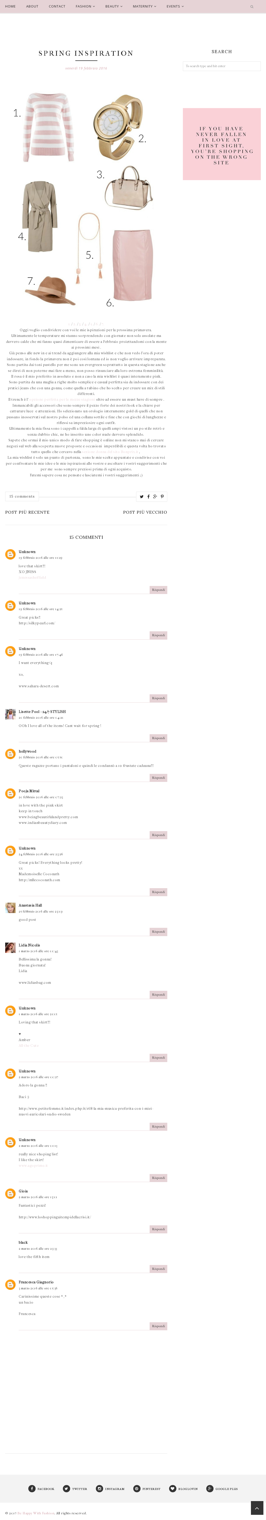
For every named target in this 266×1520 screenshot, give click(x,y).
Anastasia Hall (30, 905)
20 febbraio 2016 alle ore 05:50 (41, 757)
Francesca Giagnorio (36, 1282)
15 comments (22, 496)
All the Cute (29, 1045)
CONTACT (57, 6)
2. (74, 324)
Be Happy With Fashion (36, 1513)
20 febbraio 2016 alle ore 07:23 (41, 797)
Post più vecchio (145, 512)
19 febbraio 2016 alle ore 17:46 (41, 654)
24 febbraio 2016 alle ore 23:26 (41, 854)
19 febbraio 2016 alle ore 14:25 (41, 609)
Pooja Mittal (29, 791)
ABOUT (32, 6)
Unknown (27, 552)
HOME (10, 6)
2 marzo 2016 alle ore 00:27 (38, 1077)
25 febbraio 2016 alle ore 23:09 (41, 911)
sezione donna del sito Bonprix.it (110, 452)
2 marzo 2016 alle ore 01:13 (38, 1146)
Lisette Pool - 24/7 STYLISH (42, 712)
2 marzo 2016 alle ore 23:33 (38, 1248)
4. (85, 324)
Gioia (23, 1191)
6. (97, 324)
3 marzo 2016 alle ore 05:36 (38, 1288)
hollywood (27, 751)
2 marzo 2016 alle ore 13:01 (38, 1197)
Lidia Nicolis (29, 945)
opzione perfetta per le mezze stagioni (62, 399)
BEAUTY (114, 6)
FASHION (85, 6)
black (23, 1242)
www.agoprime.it (33, 1165)
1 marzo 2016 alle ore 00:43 (38, 951)
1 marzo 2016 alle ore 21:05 (38, 1014)
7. (103, 324)
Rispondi (158, 590)
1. (69, 324)
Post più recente (27, 512)
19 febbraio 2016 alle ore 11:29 (41, 558)
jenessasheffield (32, 577)
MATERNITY (144, 6)
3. (80, 324)
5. (91, 324)
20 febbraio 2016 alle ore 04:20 (41, 717)
